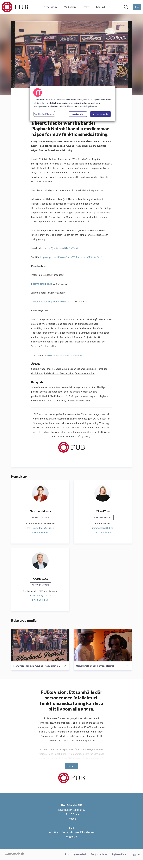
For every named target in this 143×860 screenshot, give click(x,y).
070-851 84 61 (40, 600)
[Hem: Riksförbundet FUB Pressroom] (15, 7)
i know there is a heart (51, 400)
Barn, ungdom (66, 373)
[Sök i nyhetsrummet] (126, 7)
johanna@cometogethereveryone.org (51, 301)
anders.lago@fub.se (40, 595)
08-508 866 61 (40, 532)
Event (86, 6)
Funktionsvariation (85, 373)
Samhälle (91, 369)
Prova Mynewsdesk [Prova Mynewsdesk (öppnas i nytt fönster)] (75, 854)
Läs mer (71, 766)
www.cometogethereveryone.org (64, 355)
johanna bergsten (89, 396)
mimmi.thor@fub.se (102, 528)
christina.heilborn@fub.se (40, 528)
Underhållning (61, 369)
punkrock (35, 391)
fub (70, 391)
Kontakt (100, 6)
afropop (75, 396)
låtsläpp (101, 387)
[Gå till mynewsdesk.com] (14, 854)
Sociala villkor (51, 373)
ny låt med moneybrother (77, 400)
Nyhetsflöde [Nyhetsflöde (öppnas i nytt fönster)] (119, 854)
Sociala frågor (38, 369)
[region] (72, 103)
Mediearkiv (70, 6)
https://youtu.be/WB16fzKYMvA (61, 248)
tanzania (35, 387)
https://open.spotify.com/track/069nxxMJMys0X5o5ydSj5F (71, 257)
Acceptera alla (100, 114)
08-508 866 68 (103, 532)
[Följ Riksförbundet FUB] (137, 7)
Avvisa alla (77, 114)
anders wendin (80, 391)
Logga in (135, 854)
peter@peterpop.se (41, 283)
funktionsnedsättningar (68, 387)
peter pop (63, 391)
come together (49, 391)
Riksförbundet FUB (60, 396)
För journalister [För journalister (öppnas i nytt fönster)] (99, 854)
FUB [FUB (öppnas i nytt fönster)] (71, 827)
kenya (44, 387)
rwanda (51, 387)
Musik (50, 369)
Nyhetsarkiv (50, 6)
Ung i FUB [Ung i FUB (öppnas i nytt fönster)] (71, 836)
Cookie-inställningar (44, 114)
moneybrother (89, 387)
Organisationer (77, 369)
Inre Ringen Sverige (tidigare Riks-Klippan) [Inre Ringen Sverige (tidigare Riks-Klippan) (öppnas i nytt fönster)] (71, 832)
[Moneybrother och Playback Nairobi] (103, 645)
